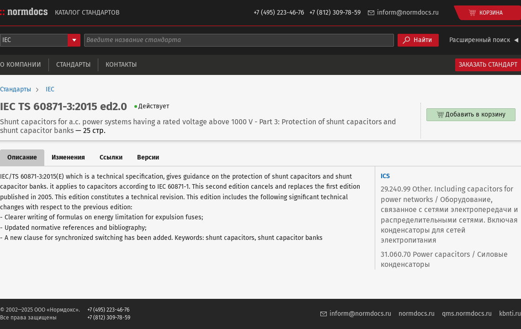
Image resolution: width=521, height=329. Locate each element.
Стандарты (73, 65)
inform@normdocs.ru (408, 12)
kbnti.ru (510, 314)
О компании (20, 65)
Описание (22, 157)
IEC (50, 89)
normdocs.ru (417, 314)
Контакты (121, 65)
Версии (148, 157)
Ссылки (111, 157)
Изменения (68, 157)
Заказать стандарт (488, 65)
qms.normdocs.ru (467, 314)
